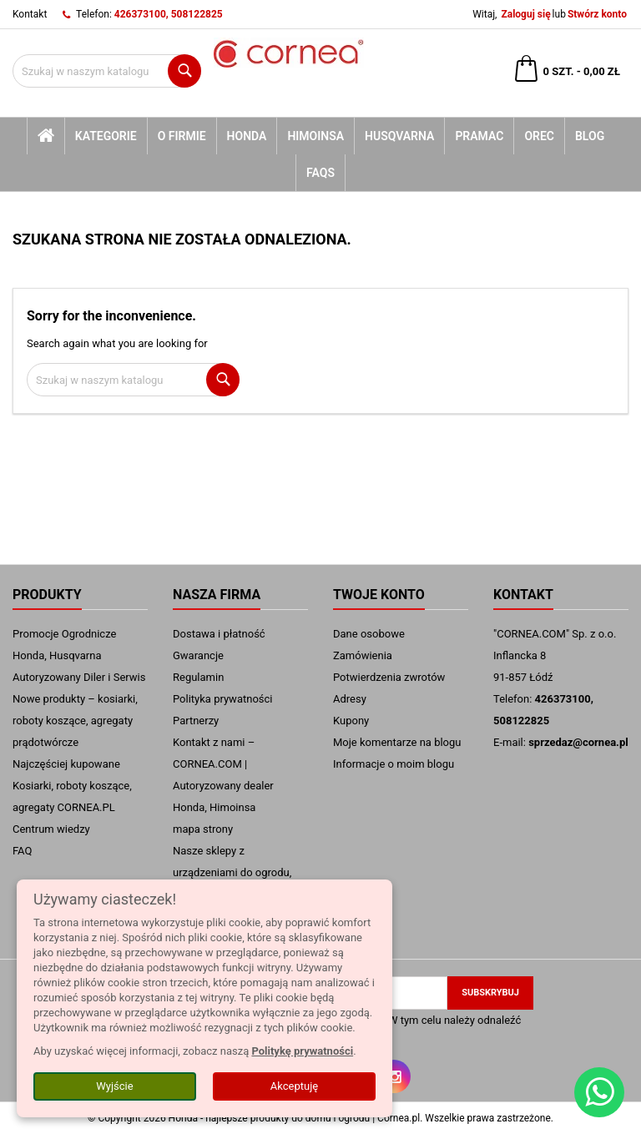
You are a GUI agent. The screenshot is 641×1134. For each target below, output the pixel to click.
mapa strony (203, 829)
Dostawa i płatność (219, 633)
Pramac (479, 136)
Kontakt (30, 14)
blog (589, 136)
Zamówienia (362, 655)
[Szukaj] (107, 71)
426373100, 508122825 (168, 14)
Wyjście (114, 1086)
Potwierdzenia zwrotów (389, 677)
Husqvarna (399, 136)
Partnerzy (196, 720)
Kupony (351, 720)
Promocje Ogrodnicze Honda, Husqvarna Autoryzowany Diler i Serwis (79, 655)
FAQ (22, 850)
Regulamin (198, 677)
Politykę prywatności (302, 1051)
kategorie (106, 136)
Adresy (349, 699)
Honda (247, 136)
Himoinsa (315, 136)
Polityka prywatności (222, 699)
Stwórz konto (597, 14)
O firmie (182, 136)
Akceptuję (294, 1086)
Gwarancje (198, 655)
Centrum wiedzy (51, 829)
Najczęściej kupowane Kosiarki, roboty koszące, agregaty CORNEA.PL (72, 786)
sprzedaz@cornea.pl (578, 742)
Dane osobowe (369, 633)
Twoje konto (379, 594)
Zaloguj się (525, 14)
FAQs (320, 172)
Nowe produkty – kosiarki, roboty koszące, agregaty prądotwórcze (75, 720)
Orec (539, 136)
